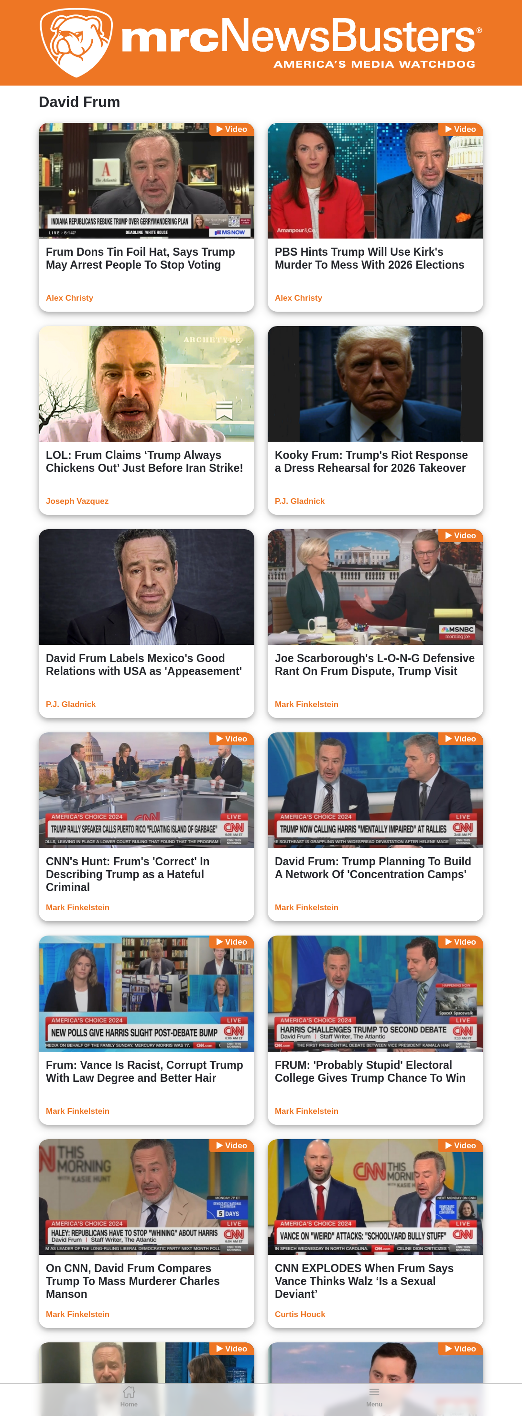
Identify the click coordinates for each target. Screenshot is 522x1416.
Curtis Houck (300, 1314)
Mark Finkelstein (306, 704)
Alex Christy (69, 298)
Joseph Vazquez (77, 501)
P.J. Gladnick (300, 501)
